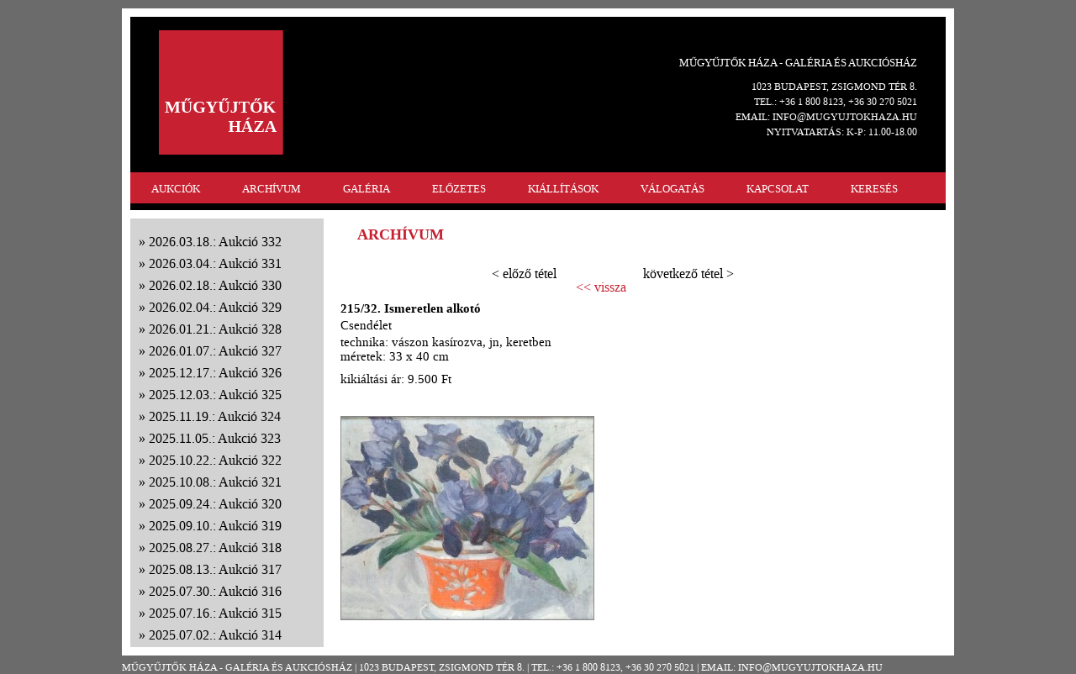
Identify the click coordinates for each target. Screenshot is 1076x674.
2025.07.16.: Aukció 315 (215, 613)
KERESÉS (874, 189)
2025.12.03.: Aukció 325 (215, 394)
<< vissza (601, 287)
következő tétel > (688, 273)
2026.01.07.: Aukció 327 (215, 351)
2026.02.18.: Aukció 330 (215, 285)
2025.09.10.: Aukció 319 (215, 525)
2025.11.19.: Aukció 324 (215, 416)
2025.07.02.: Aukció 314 (215, 635)
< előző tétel (524, 273)
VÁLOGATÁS (672, 189)
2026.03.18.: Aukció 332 (215, 241)
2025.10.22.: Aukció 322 (215, 460)
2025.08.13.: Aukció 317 (215, 569)
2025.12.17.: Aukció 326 (215, 373)
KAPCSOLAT (777, 189)
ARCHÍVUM (271, 189)
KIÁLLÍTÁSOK (563, 189)
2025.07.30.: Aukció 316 (215, 591)
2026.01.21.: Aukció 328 (215, 329)
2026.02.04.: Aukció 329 (215, 307)
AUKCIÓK (175, 189)
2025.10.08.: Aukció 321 (215, 482)
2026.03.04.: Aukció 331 (215, 263)
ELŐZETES (459, 189)
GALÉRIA (366, 189)
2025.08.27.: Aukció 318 (215, 547)
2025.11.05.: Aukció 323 (215, 438)
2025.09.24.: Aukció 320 (215, 504)
